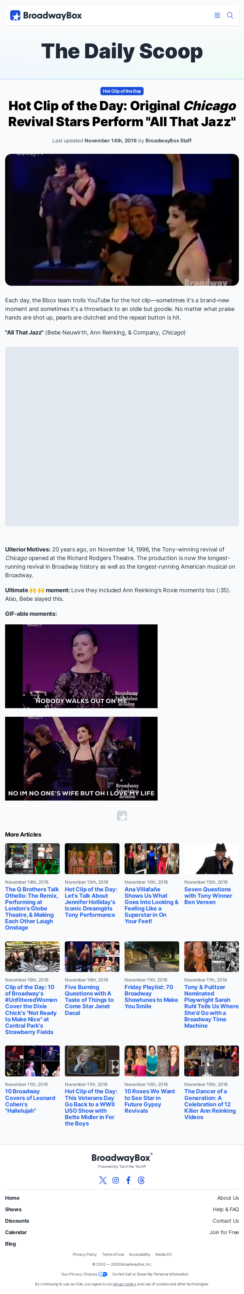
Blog (10, 1243)
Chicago (173, 332)
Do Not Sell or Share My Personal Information (150, 1274)
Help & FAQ (226, 1209)
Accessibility (139, 1254)
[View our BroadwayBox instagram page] (115, 1180)
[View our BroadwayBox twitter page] (103, 1180)
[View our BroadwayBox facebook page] (128, 1180)
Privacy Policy (85, 1254)
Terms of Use (113, 1254)
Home (12, 1198)
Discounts (17, 1221)
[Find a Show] (230, 15)
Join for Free (224, 1232)
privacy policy (125, 1284)
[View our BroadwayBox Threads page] (141, 1180)
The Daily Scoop (122, 51)
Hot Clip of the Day (122, 91)
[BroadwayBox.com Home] (46, 15)
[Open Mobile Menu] (217, 15)
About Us (228, 1198)
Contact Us (226, 1221)
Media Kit (163, 1254)
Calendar (16, 1232)
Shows (13, 1209)
